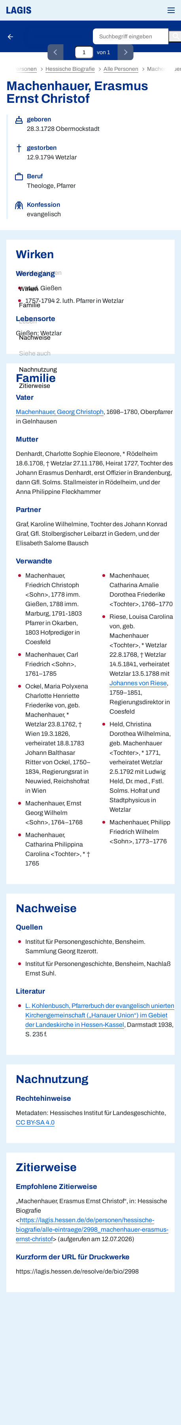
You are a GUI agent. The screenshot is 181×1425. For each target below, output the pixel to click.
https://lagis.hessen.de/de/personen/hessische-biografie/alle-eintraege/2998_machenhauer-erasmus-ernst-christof (92, 1229)
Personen (25, 69)
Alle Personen (121, 69)
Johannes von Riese (138, 683)
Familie (29, 305)
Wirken (28, 288)
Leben (28, 321)
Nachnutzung (38, 369)
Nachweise (35, 337)
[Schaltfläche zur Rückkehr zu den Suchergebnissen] (11, 36)
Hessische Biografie (58, 37)
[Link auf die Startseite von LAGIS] (45, 10)
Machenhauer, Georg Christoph (60, 411)
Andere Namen (40, 272)
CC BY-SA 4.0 (35, 1122)
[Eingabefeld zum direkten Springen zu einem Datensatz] (84, 52)
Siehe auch (35, 353)
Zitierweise (34, 385)
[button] (171, 10)
